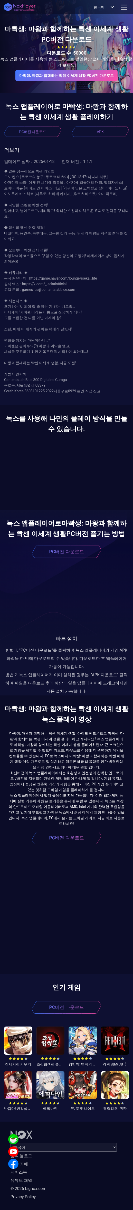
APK (100, 132)
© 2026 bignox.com (28, 1188)
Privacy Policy (23, 1196)
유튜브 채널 (21, 1180)
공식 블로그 (21, 1155)
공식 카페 (19, 1164)
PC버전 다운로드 (32, 132)
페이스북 (19, 1172)
